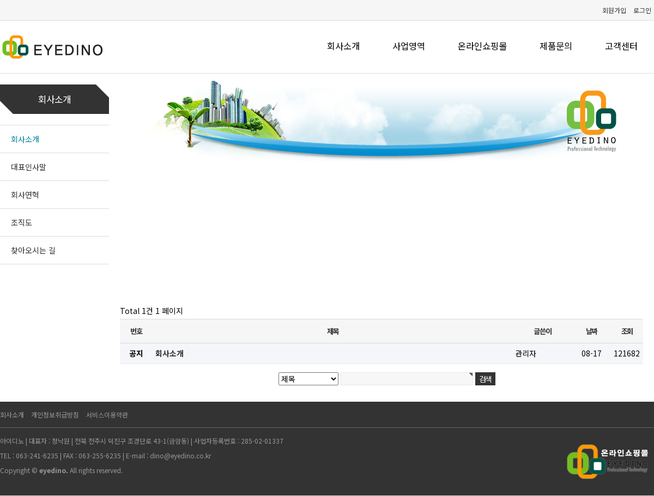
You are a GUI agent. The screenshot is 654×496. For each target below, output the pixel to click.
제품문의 (556, 45)
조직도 (21, 222)
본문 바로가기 (0, 0)
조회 (627, 331)
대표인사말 (28, 166)
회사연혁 (25, 194)
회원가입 (614, 10)
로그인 (642, 10)
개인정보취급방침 (55, 414)
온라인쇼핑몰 (482, 45)
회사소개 (343, 45)
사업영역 (408, 45)
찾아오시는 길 (33, 250)
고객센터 (621, 45)
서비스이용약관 (107, 414)
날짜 (591, 331)
